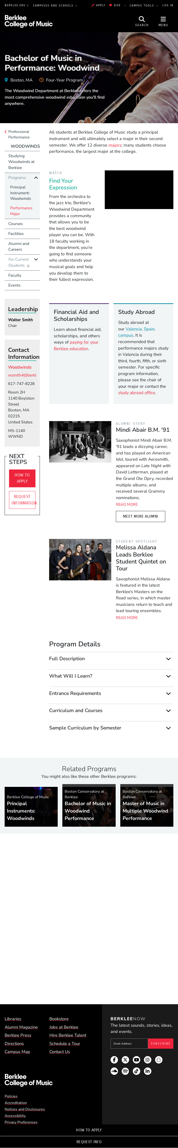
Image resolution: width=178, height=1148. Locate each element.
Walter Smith (20, 319)
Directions (14, 1043)
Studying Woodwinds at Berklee (21, 162)
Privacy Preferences (21, 1122)
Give (115, 5)
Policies (11, 1096)
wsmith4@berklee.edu (28, 375)
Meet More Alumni (140, 516)
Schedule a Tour (64, 1043)
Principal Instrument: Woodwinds (20, 193)
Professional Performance (19, 134)
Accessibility (15, 1115)
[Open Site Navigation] (163, 21)
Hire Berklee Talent (67, 1035)
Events (14, 285)
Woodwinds (25, 146)
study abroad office (136, 392)
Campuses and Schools (54, 5)
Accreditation (16, 1102)
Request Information (23, 500)
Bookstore (59, 1019)
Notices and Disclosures (25, 1109)
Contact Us (59, 1051)
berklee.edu (15, 5)
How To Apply (89, 1130)
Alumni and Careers (18, 246)
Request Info (89, 1141)
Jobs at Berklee (63, 1027)
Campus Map (17, 1051)
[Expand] (168, 659)
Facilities (16, 233)
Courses (15, 223)
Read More (127, 504)
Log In (167, 5)
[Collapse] (36, 178)
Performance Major (21, 210)
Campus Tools (143, 5)
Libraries (13, 1019)
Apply (98, 5)
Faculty (14, 275)
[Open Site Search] (142, 21)
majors (114, 145)
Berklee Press (18, 1035)
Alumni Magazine (21, 1027)
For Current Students (18, 262)
